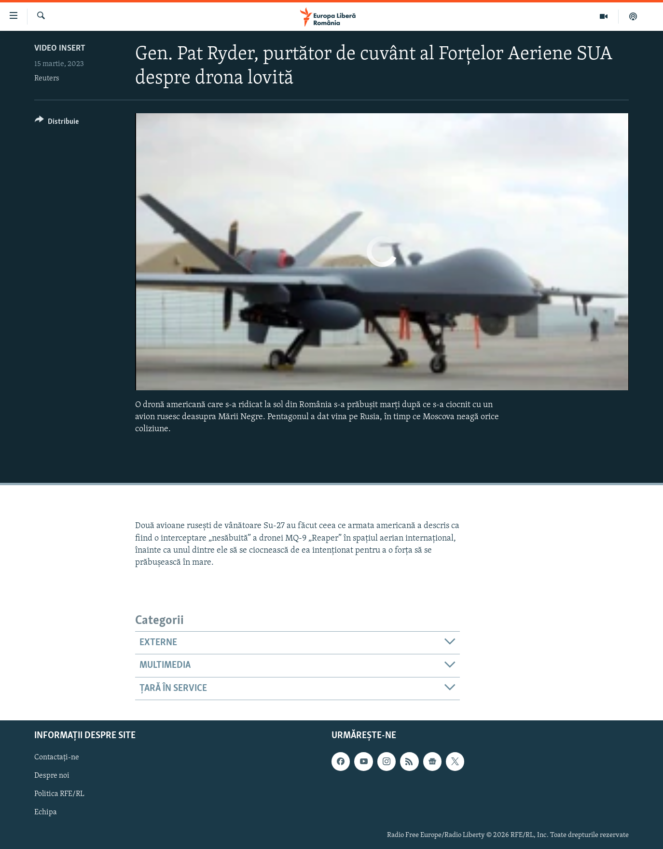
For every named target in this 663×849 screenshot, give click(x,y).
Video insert (59, 48)
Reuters (46, 78)
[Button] (57, 123)
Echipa (45, 813)
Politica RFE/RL (59, 794)
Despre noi (51, 776)
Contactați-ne (56, 757)
